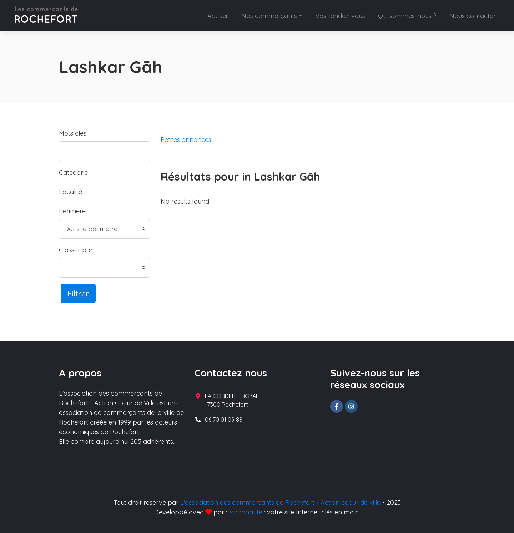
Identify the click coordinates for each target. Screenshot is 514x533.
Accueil (217, 16)
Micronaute (245, 512)
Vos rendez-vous (340, 16)
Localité (70, 192)
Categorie (73, 172)
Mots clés (72, 133)
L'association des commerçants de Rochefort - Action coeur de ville (280, 502)
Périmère (72, 211)
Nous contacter (472, 16)
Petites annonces (186, 140)
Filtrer (78, 293)
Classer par (76, 250)
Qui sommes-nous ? (407, 16)
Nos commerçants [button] (269, 16)
